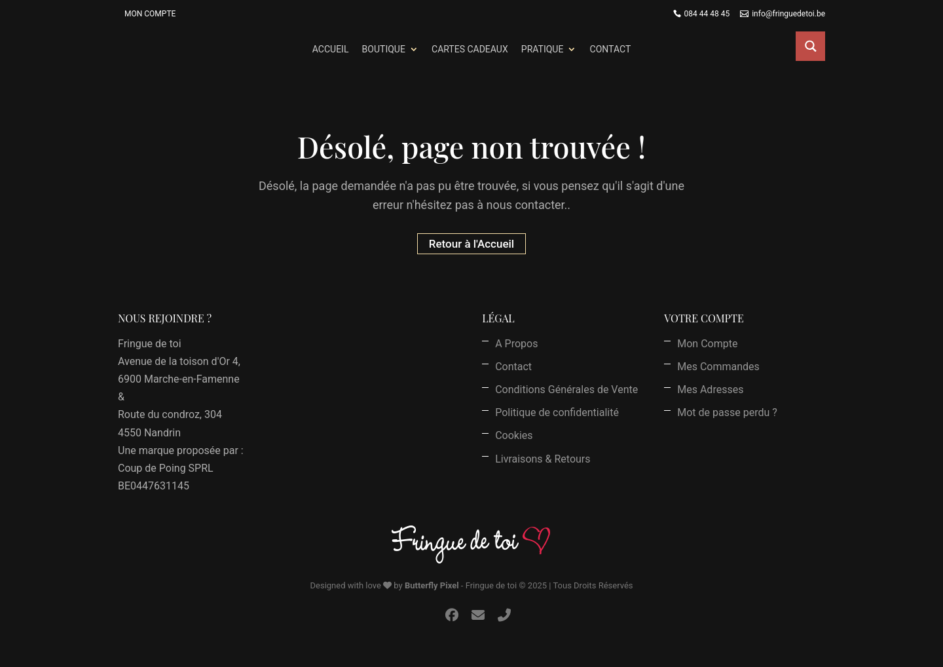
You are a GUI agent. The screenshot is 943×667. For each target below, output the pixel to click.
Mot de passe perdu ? (727, 412)
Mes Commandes (718, 366)
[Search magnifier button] (810, 46)
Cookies (513, 435)
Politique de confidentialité (557, 412)
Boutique (383, 49)
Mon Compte (150, 14)
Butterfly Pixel (432, 585)
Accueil (330, 49)
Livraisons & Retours (542, 459)
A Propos (516, 343)
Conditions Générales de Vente (566, 389)
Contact (610, 49)
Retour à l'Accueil (471, 243)
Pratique (542, 49)
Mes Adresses (710, 389)
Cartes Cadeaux (470, 49)
